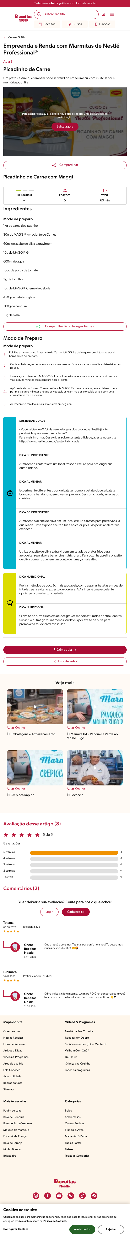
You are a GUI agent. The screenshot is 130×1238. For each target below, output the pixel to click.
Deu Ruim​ (71, 1057)
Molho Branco (12, 1149)
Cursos (75, 24)
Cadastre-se (76, 912)
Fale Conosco (11, 1070)
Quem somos (11, 1031)
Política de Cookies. (55, 1221)
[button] (65, 165)
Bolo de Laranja (12, 1143)
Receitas (47, 24)
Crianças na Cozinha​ (77, 1063)
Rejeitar (111, 1229)
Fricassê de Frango (15, 1136)
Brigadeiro (9, 1155)
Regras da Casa (12, 1083)
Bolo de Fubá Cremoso (17, 1123)
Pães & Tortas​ (73, 1143)
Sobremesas (73, 1117)
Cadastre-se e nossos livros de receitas (65, 3)
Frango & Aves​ (74, 1130)
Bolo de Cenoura (14, 1117)
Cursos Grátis (16, 37)
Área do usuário (13, 1063)
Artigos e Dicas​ (12, 1050)
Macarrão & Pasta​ (76, 1136)
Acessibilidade (12, 1076)
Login (49, 912)
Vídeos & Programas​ (15, 1057)
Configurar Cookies (15, 1229)
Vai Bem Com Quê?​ (77, 1050)
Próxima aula (65, 650)
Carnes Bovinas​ (74, 1123)
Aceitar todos (82, 1229)
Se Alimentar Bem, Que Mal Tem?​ (86, 1044)
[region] (65, 1221)
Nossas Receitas (13, 1037)
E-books (102, 24)
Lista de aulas (65, 661)
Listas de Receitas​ (14, 1044)
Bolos (68, 1110)
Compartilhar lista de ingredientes (65, 326)
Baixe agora (65, 127)
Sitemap (8, 1089)
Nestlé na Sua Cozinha (79, 1031)
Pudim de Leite (12, 1110)
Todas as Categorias (77, 1155)
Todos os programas (77, 1070)
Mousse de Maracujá (16, 1130)
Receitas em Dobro (77, 1037)
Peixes (69, 1149)
